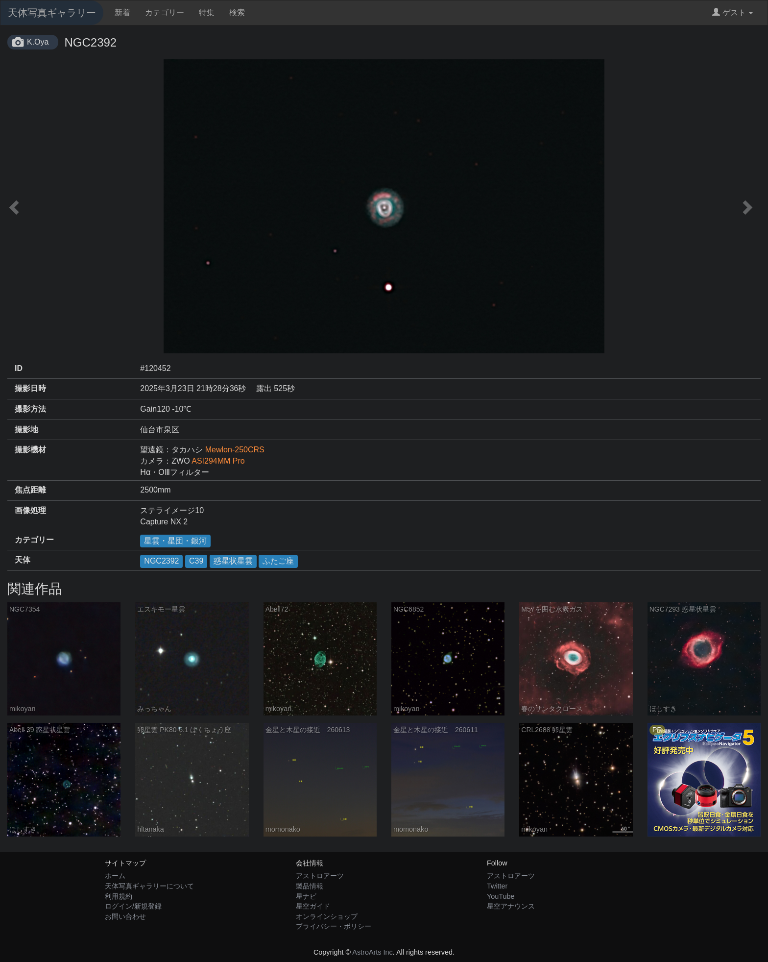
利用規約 (118, 896)
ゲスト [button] (732, 12)
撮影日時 (30, 388)
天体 (22, 560)
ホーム (115, 876)
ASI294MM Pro (218, 461)
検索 (237, 12)
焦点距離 (30, 490)
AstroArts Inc (372, 952)
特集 (207, 12)
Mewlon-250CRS (234, 449)
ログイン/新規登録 (133, 906)
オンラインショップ (327, 916)
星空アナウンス (511, 906)
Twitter (497, 886)
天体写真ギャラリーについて (149, 886)
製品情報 (309, 886)
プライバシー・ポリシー (333, 926)
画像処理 (30, 510)
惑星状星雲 (233, 561)
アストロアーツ (320, 876)
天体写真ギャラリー (52, 12)
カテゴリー (164, 12)
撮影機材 (30, 449)
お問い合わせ (125, 916)
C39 (196, 561)
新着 (122, 12)
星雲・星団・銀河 (175, 541)
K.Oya (37, 42)
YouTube (501, 896)
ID (19, 368)
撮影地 (26, 429)
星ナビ (306, 896)
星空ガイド (313, 906)
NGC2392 (161, 561)
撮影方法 (30, 409)
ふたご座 (278, 561)
